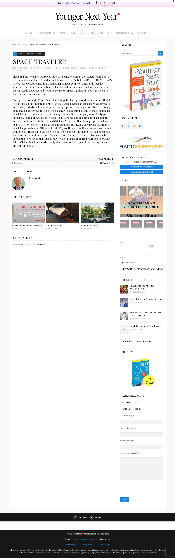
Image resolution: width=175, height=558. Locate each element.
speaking (81, 63)
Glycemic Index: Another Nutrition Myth (142, 282)
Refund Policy (73, 543)
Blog (73, 28)
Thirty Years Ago (54, 220)
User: (122, 237)
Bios (110, 28)
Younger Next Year (87, 538)
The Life (28, 28)
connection (59, 63)
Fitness (67, 63)
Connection (32, 39)
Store (62, 28)
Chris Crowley (21, 63)
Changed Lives (97, 28)
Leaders (83, 28)
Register (123, 252)
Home (16, 39)
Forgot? (150, 249)
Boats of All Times (89, 220)
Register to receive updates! (142, 161)
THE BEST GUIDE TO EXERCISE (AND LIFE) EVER (145, 309)
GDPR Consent (104, 543)
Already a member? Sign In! (142, 167)
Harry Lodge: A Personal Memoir (146, 293)
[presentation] (140, 487)
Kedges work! (17, 158)
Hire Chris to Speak (124, 28)
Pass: (122, 246)
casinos (50, 63)
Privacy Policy (89, 543)
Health (74, 63)
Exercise (42, 39)
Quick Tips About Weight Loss (144, 320)
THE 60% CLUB (107, 158)
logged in (26, 239)
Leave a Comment (98, 63)
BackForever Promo (46, 28)
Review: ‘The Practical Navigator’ (28, 220)
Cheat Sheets (142, 28)
